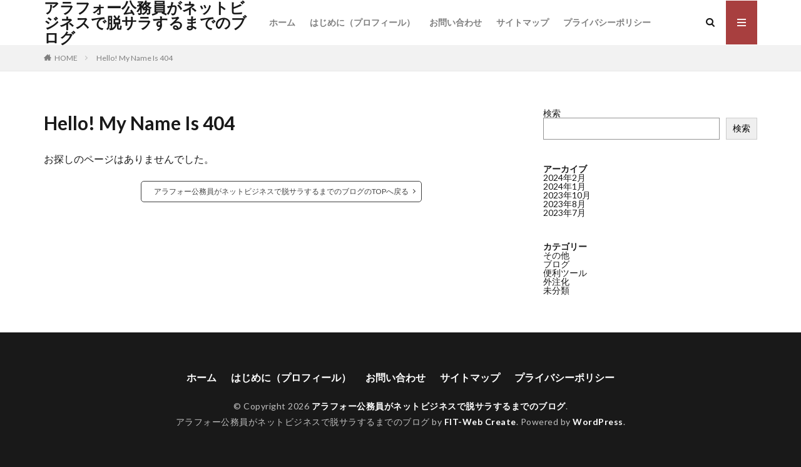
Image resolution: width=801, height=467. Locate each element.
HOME (66, 58)
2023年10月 (567, 195)
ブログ (556, 264)
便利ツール (565, 272)
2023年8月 (564, 203)
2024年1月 (564, 186)
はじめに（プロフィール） (362, 22)
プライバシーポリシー (607, 22)
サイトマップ (522, 22)
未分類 (556, 290)
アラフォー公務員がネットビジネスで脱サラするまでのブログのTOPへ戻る (281, 191)
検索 (552, 113)
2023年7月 (564, 212)
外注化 (556, 281)
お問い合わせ (455, 22)
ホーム (282, 22)
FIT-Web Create (480, 421)
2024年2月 (564, 177)
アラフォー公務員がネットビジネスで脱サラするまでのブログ (145, 22)
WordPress (598, 421)
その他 (556, 255)
